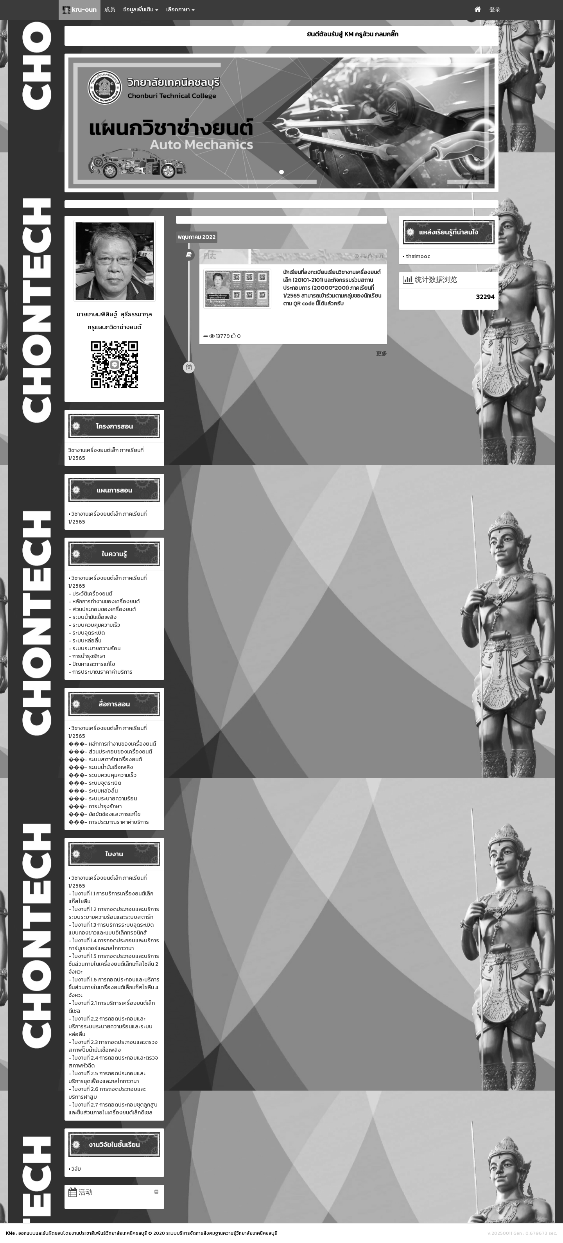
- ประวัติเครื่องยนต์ (90, 594)
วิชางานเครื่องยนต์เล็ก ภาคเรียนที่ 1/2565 (105, 454)
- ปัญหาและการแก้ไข (91, 664)
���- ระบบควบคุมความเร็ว (102, 775)
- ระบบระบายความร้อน (94, 648)
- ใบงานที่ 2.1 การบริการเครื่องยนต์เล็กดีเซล (111, 1007)
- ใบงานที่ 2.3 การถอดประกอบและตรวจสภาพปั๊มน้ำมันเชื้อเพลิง (113, 1046)
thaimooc (418, 256)
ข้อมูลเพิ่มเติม (140, 9)
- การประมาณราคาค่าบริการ (100, 672)
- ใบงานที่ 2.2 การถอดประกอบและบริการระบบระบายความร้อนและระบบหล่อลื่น (110, 1027)
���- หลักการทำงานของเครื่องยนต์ (112, 744)
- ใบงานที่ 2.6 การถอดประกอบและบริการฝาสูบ (107, 1093)
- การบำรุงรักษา (86, 656)
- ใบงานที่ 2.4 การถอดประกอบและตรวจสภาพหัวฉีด (113, 1062)
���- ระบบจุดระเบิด (94, 783)
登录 (494, 9)
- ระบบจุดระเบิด (86, 633)
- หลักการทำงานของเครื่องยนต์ (104, 601)
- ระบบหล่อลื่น (84, 641)
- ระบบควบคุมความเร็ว (94, 625)
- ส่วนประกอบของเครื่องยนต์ (102, 609)
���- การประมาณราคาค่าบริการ (108, 822)
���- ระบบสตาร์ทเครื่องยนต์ (105, 759)
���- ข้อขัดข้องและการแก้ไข (104, 814)
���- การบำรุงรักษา (95, 806)
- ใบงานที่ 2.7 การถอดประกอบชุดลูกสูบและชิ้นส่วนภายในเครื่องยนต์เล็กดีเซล (113, 1109)
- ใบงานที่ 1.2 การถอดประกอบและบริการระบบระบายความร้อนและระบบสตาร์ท (113, 913)
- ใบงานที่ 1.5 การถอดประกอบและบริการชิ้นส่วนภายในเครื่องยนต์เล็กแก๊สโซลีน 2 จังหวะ (113, 964)
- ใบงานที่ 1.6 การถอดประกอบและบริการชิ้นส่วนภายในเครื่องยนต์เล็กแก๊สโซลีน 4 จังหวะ (114, 987)
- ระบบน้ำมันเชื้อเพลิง (92, 617)
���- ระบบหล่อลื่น (93, 791)
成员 (109, 9)
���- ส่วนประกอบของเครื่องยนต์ (110, 752)
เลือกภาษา (180, 9)
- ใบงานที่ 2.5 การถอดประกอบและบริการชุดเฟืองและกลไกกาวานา (106, 1077)
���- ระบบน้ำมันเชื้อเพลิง (100, 767)
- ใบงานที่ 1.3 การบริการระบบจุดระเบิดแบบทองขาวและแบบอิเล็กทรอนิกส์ (111, 929)
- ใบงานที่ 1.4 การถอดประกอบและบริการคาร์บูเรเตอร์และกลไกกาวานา (113, 944)
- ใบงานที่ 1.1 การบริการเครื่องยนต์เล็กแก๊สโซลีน (110, 898)
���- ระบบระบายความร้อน (102, 799)
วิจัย (76, 1169)
